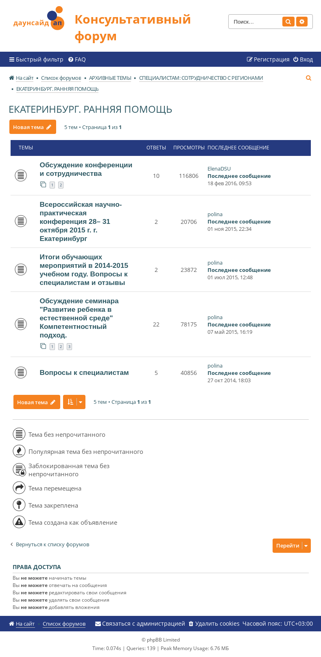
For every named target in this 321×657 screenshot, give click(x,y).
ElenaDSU (219, 168)
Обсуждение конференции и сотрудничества (86, 169)
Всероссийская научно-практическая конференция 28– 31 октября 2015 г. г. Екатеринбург (81, 221)
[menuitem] (77, 59)
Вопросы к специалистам (84, 372)
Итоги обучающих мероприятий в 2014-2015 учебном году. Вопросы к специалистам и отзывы (84, 270)
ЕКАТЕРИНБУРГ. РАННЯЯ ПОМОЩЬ (90, 109)
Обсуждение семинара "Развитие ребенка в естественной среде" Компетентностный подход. (79, 318)
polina (215, 214)
